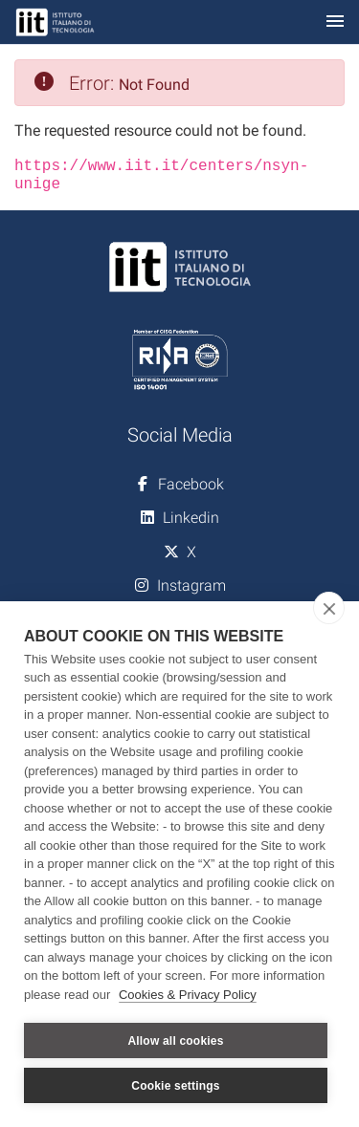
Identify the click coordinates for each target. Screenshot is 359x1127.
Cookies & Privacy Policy (188, 994)
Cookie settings (175, 1086)
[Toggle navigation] (335, 22)
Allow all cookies (175, 1041)
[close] (329, 608)
